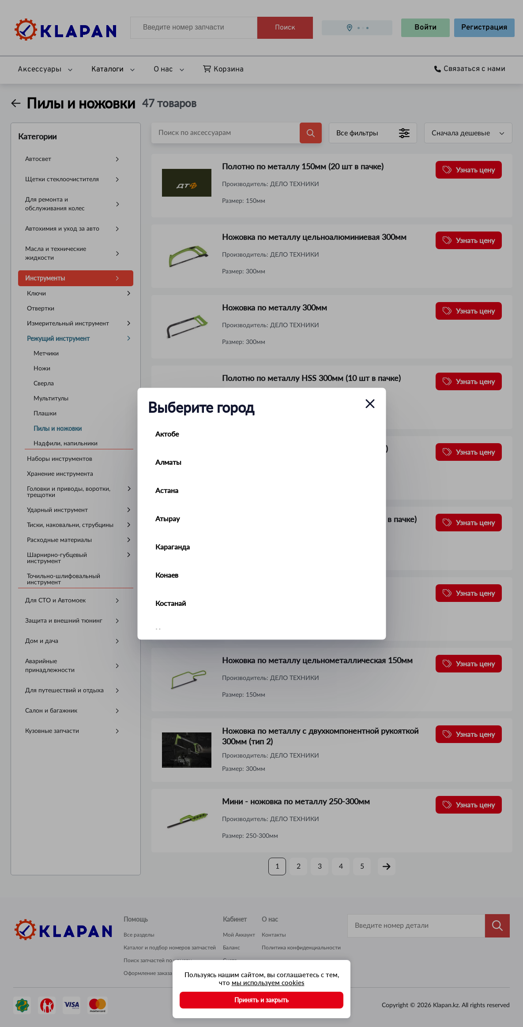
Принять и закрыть (261, 1000)
